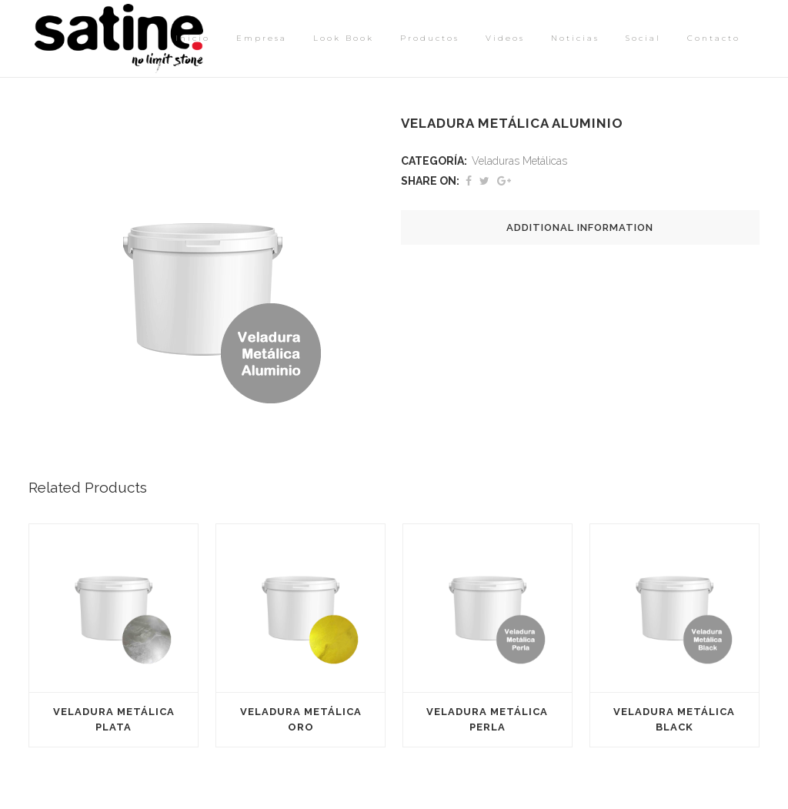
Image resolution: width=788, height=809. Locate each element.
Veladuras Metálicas (519, 161)
